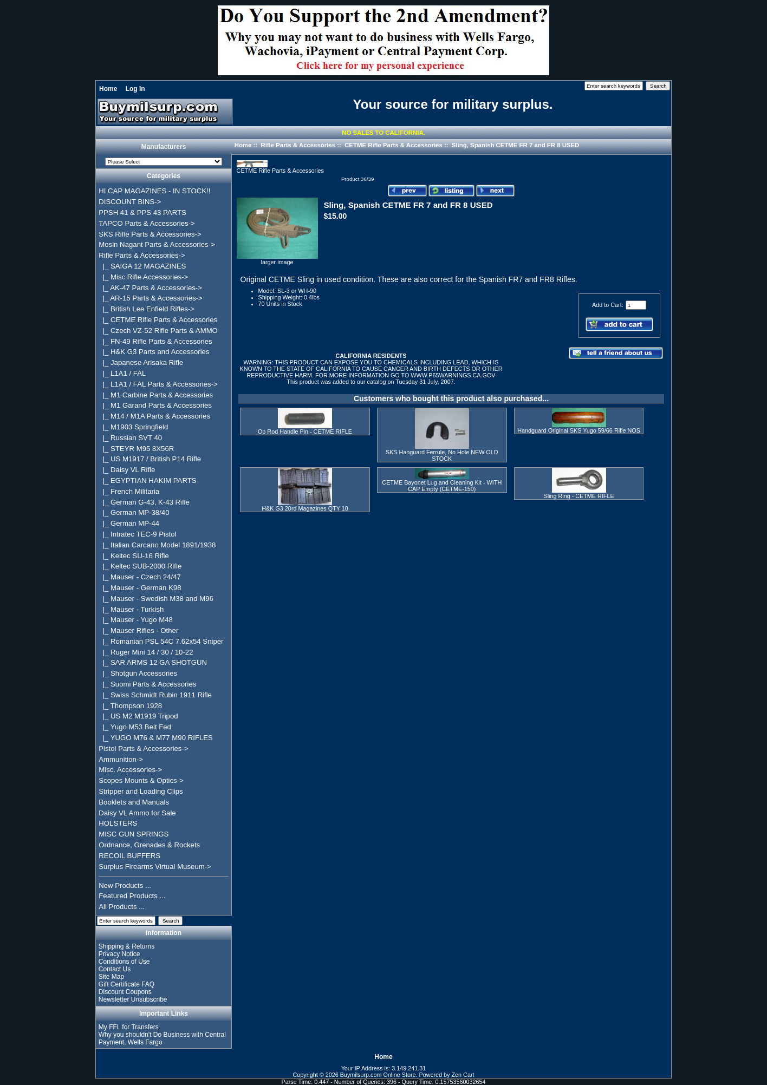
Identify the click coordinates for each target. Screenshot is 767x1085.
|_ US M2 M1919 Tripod (138, 716)
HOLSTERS (118, 823)
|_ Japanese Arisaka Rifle (141, 362)
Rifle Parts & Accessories (298, 145)
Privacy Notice (119, 954)
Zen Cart (463, 1074)
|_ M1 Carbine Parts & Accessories (156, 395)
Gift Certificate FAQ (126, 984)
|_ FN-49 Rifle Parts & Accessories (155, 341)
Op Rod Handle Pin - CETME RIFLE (305, 431)
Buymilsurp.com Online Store (378, 1074)
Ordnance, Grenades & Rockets (149, 845)
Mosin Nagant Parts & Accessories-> (156, 244)
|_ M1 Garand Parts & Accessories (155, 405)
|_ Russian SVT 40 (130, 438)
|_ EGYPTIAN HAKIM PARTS (147, 480)
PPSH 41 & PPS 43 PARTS (142, 212)
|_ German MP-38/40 (134, 512)
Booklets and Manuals (134, 802)
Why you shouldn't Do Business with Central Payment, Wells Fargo (162, 1038)
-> (142, 255)
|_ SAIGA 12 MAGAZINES (142, 266)
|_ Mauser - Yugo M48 (136, 620)
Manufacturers (163, 147)
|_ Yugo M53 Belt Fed (135, 727)
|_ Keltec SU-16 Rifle (134, 556)
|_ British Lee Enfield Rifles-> (146, 309)
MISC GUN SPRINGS (133, 834)
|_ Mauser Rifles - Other (138, 630)
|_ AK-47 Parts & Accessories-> (150, 288)
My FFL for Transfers (129, 1027)
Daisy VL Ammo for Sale (137, 813)
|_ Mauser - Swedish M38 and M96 (156, 598)
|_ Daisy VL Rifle (127, 470)
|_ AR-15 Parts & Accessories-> (150, 298)
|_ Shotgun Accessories (138, 673)
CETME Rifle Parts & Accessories (393, 145)
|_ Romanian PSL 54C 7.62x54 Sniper (161, 641)
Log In (135, 89)
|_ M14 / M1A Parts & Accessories (154, 416)
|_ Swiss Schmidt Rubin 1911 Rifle (155, 695)
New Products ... (125, 885)
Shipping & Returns (126, 946)
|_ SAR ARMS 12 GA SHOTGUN (153, 662)
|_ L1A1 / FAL (122, 373)
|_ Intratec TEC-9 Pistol (137, 534)
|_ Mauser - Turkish (131, 609)
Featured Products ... (132, 896)
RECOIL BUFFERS (129, 856)
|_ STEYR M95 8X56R (136, 449)
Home (108, 89)
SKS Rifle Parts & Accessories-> (150, 234)
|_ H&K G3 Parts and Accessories (154, 352)
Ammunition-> (121, 759)
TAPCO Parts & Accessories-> (146, 223)
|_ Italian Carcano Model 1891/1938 (157, 545)
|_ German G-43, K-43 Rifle (144, 502)
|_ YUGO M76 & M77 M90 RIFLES (156, 738)
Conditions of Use (124, 961)
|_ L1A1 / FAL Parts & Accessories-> (158, 384)
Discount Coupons (125, 992)
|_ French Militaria (129, 491)
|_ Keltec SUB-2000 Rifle (140, 566)
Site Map (111, 977)
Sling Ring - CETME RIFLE (578, 496)
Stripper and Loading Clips (141, 791)
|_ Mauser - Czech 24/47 (140, 577)
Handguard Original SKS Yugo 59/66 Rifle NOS (578, 430)
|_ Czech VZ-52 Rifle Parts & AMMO (158, 330)
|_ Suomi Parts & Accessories (147, 684)
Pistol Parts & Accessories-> (143, 748)
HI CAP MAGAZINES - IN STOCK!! (154, 191)
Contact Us (115, 969)
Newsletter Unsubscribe (133, 999)
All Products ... (122, 907)
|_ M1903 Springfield (133, 427)
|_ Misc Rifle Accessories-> (143, 277)
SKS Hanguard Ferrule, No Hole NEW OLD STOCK (442, 455)
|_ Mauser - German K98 (140, 588)
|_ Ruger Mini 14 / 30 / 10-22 (146, 652)
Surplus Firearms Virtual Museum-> (155, 866)
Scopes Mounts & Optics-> (141, 780)
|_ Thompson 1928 (130, 706)
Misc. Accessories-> (130, 770)
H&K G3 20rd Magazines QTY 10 (305, 508)
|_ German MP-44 (129, 523)
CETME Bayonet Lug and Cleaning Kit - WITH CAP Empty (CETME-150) (442, 485)
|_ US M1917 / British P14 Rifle (150, 459)
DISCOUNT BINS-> (130, 202)
